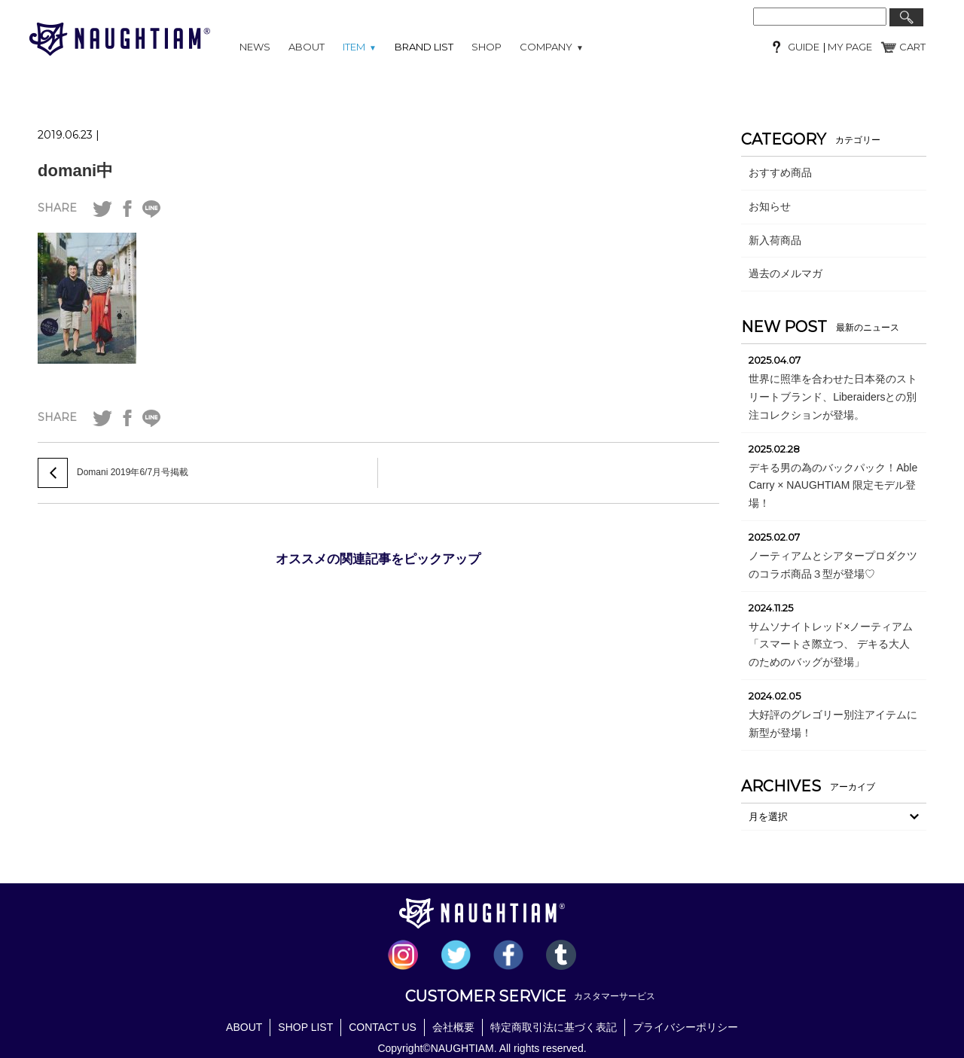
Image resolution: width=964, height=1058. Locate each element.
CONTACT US (382, 1027)
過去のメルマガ (785, 273)
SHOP (486, 47)
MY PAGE (848, 47)
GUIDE (803, 47)
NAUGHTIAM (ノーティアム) (119, 39)
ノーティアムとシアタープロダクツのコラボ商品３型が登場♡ (833, 565)
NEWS (254, 47)
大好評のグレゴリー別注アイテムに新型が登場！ (833, 724)
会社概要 (453, 1027)
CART (912, 47)
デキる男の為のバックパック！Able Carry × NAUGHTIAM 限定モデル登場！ (833, 486)
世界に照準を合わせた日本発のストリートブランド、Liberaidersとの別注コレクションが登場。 (833, 397)
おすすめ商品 (780, 172)
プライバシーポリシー (685, 1027)
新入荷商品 (775, 240)
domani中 (75, 170)
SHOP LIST (305, 1027)
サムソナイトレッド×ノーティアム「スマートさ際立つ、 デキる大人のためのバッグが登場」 (831, 644)
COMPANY (552, 47)
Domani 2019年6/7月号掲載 (132, 472)
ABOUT (306, 47)
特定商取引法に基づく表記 (553, 1027)
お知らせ (770, 206)
